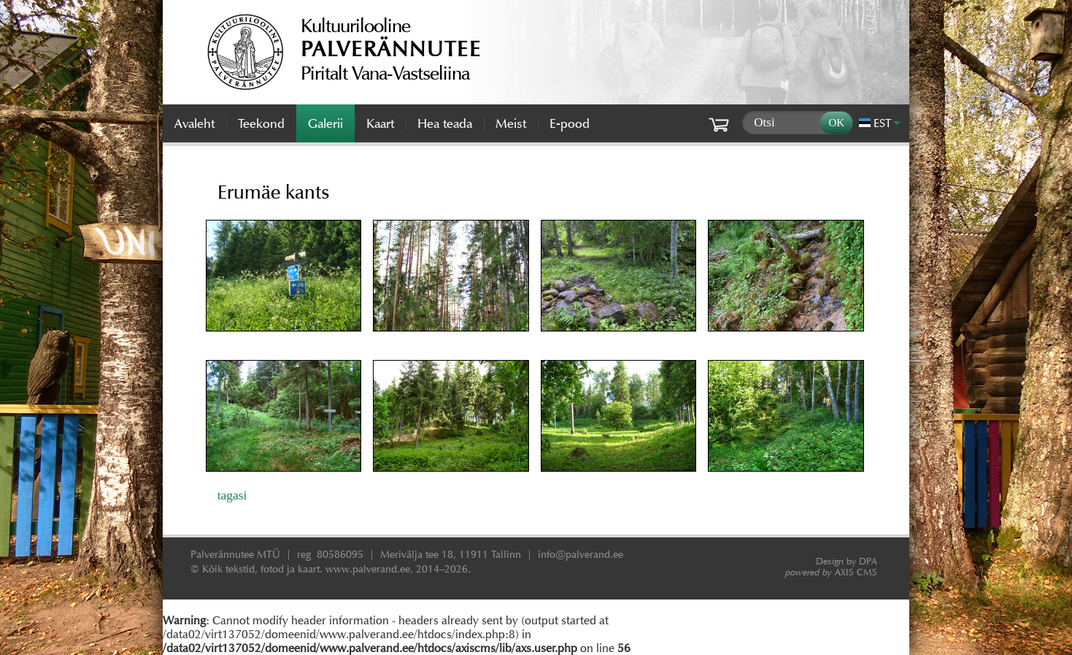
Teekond (261, 123)
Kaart (380, 123)
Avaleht (194, 123)
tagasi (232, 495)
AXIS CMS (831, 572)
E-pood (570, 123)
